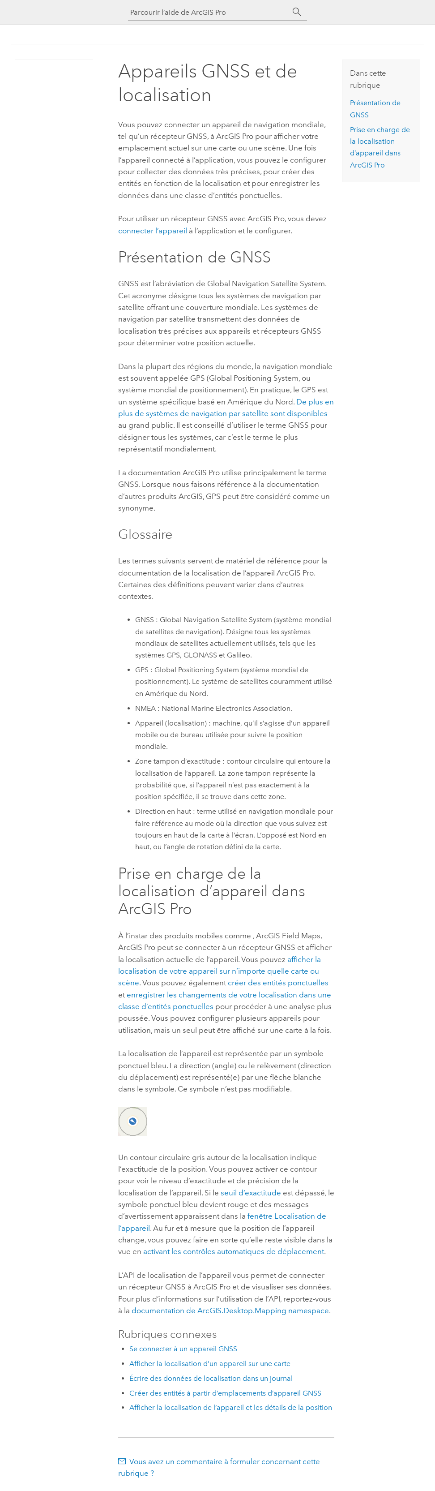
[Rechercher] (297, 12)
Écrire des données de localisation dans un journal (211, 1378)
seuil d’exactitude (251, 1192)
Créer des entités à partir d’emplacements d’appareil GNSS (225, 1393)
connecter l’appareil (152, 230)
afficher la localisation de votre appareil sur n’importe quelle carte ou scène (219, 971)
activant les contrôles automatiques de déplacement (233, 1251)
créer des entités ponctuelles (278, 982)
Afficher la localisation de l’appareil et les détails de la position (230, 1407)
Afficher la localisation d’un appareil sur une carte (209, 1363)
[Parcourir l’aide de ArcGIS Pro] (208, 12)
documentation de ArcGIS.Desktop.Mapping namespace (230, 1310)
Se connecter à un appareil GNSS (183, 1349)
